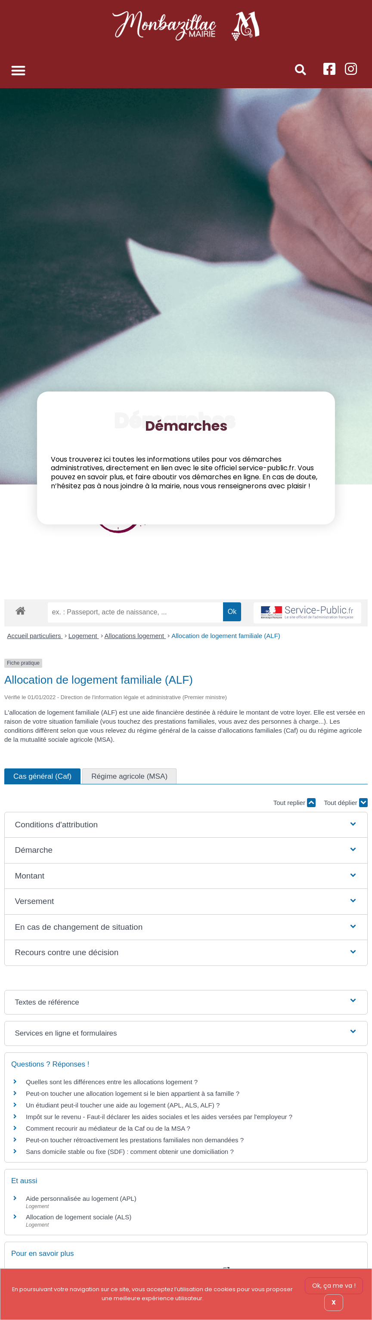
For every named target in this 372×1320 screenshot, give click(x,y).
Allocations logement (135, 635)
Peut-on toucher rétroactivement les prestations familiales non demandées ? (135, 1140)
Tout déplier (346, 802)
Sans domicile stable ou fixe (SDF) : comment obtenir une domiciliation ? (130, 1151)
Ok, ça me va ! (334, 1285)
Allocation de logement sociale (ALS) (78, 1217)
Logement (83, 635)
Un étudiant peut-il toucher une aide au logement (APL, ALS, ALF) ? (123, 1105)
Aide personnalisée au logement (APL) (81, 1198)
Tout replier (294, 802)
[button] (18, 70)
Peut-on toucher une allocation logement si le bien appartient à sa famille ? (132, 1093)
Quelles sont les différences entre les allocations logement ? (112, 1082)
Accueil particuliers (35, 635)
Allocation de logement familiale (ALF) (225, 635)
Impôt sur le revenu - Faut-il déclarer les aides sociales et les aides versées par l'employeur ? (159, 1116)
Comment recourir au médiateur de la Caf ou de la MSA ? (108, 1128)
